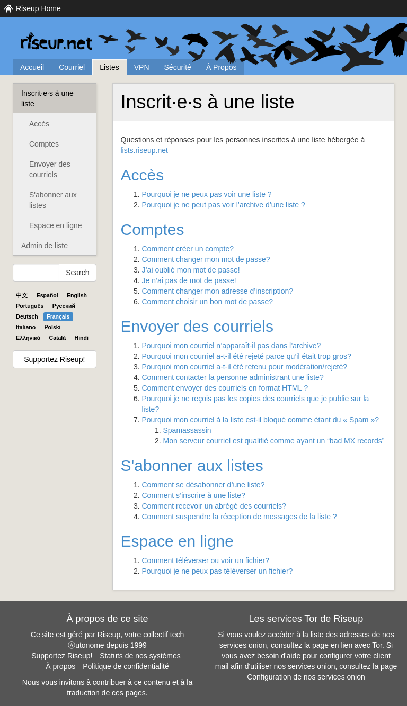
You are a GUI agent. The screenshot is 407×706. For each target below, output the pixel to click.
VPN (141, 67)
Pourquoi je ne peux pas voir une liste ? (207, 194)
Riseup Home (38, 8)
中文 (22, 295)
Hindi (82, 337)
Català (57, 337)
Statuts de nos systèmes (140, 655)
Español (47, 295)
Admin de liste (44, 245)
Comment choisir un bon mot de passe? (207, 301)
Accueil (32, 67)
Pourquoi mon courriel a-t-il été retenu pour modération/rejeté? (245, 367)
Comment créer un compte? (188, 249)
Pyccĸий (63, 306)
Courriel (72, 67)
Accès (39, 124)
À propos (60, 666)
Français (58, 316)
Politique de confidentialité (126, 666)
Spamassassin (187, 430)
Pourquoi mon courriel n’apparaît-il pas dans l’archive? (231, 345)
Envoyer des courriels (49, 169)
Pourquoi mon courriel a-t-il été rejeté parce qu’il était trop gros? (246, 356)
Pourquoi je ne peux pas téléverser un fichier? (217, 571)
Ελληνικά (28, 337)
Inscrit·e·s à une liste (47, 98)
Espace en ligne (55, 225)
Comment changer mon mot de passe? (206, 259)
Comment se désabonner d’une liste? (203, 485)
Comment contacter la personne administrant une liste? (233, 377)
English (77, 295)
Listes (109, 67)
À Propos (221, 67)
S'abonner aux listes (53, 200)
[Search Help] (36, 273)
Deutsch (27, 316)
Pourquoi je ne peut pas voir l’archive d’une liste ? (223, 205)
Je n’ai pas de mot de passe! (189, 280)
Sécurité (177, 67)
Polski (53, 327)
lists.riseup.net (144, 150)
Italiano (26, 327)
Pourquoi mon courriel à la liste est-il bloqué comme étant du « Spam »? (260, 419)
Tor (377, 645)
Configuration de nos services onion (306, 677)
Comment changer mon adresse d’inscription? (218, 291)
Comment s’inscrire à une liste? (193, 495)
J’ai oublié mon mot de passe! (191, 270)
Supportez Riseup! (54, 359)
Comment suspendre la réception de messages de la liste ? (239, 516)
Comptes (44, 144)
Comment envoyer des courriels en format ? (225, 388)
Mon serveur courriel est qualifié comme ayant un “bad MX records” (274, 441)
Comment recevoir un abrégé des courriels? (214, 506)
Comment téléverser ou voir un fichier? (205, 560)
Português (29, 306)
